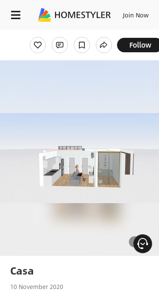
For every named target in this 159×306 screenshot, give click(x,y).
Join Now (136, 15)
